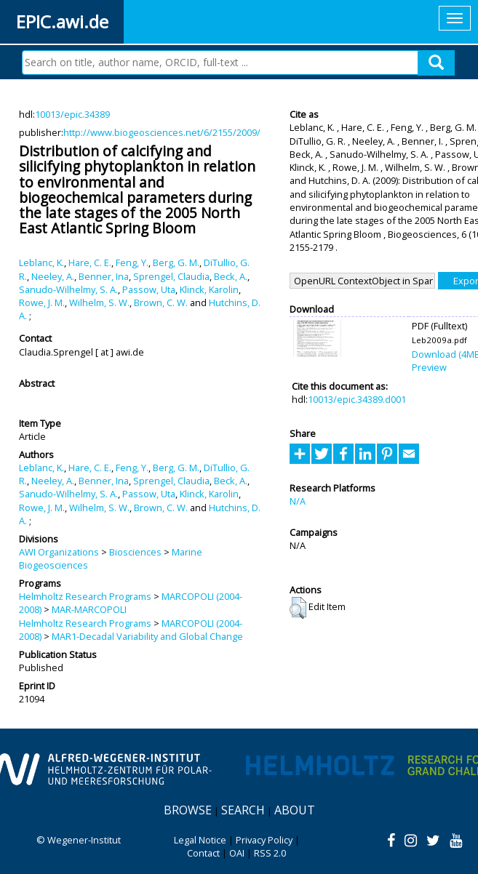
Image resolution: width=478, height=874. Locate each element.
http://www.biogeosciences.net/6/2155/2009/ (161, 132)
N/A (298, 501)
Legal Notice (200, 839)
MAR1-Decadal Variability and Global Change (147, 636)
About (294, 810)
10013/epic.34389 (72, 114)
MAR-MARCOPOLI (89, 609)
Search (243, 810)
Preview (429, 367)
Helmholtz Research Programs (85, 596)
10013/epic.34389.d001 (357, 399)
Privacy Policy (264, 839)
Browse (188, 810)
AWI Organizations (59, 551)
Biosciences (135, 551)
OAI (236, 852)
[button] (298, 608)
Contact (203, 852)
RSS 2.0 (270, 852)
